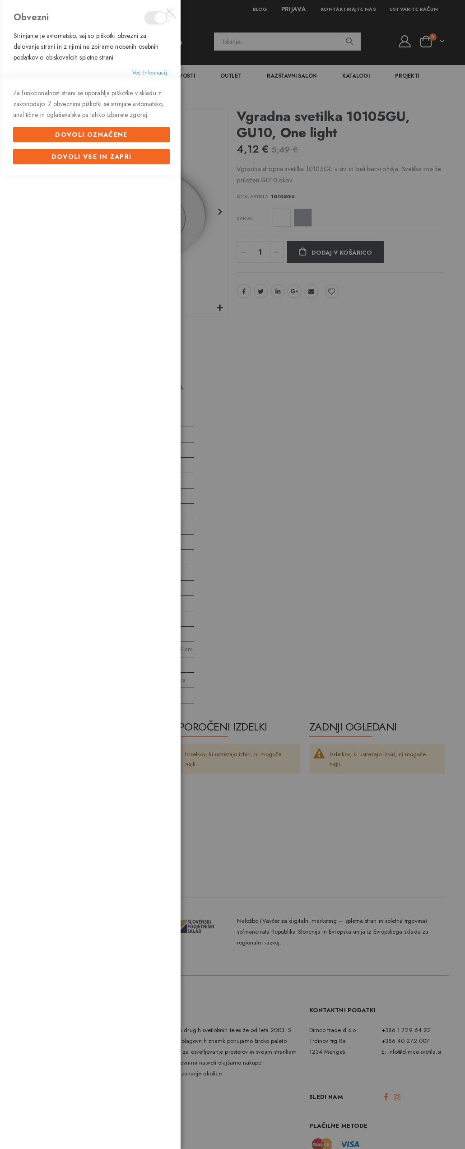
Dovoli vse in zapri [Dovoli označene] (91, 746)
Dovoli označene (91, 724)
